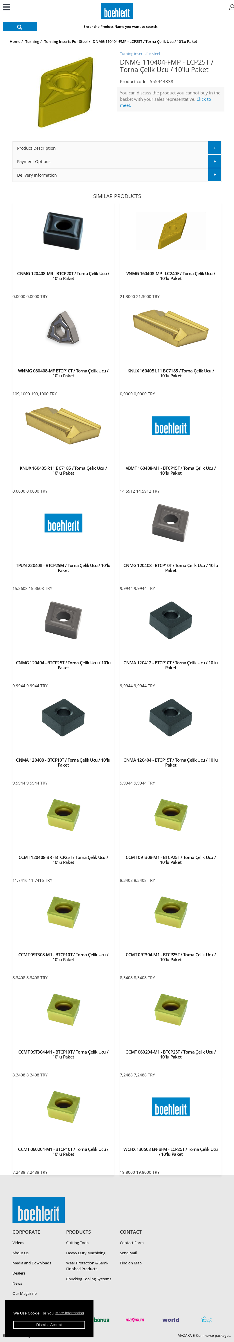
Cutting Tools (77, 1242)
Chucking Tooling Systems (88, 1278)
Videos (18, 1242)
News (17, 1283)
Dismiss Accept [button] (49, 1325)
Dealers (18, 1273)
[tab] (117, 148)
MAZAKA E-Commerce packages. (204, 1335)
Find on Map (131, 1263)
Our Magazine (24, 1293)
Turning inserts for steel (140, 53)
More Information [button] (69, 1313)
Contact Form (132, 1242)
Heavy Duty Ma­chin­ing (85, 1252)
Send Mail (128, 1252)
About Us (20, 1252)
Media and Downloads (31, 1263)
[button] (117, 148)
